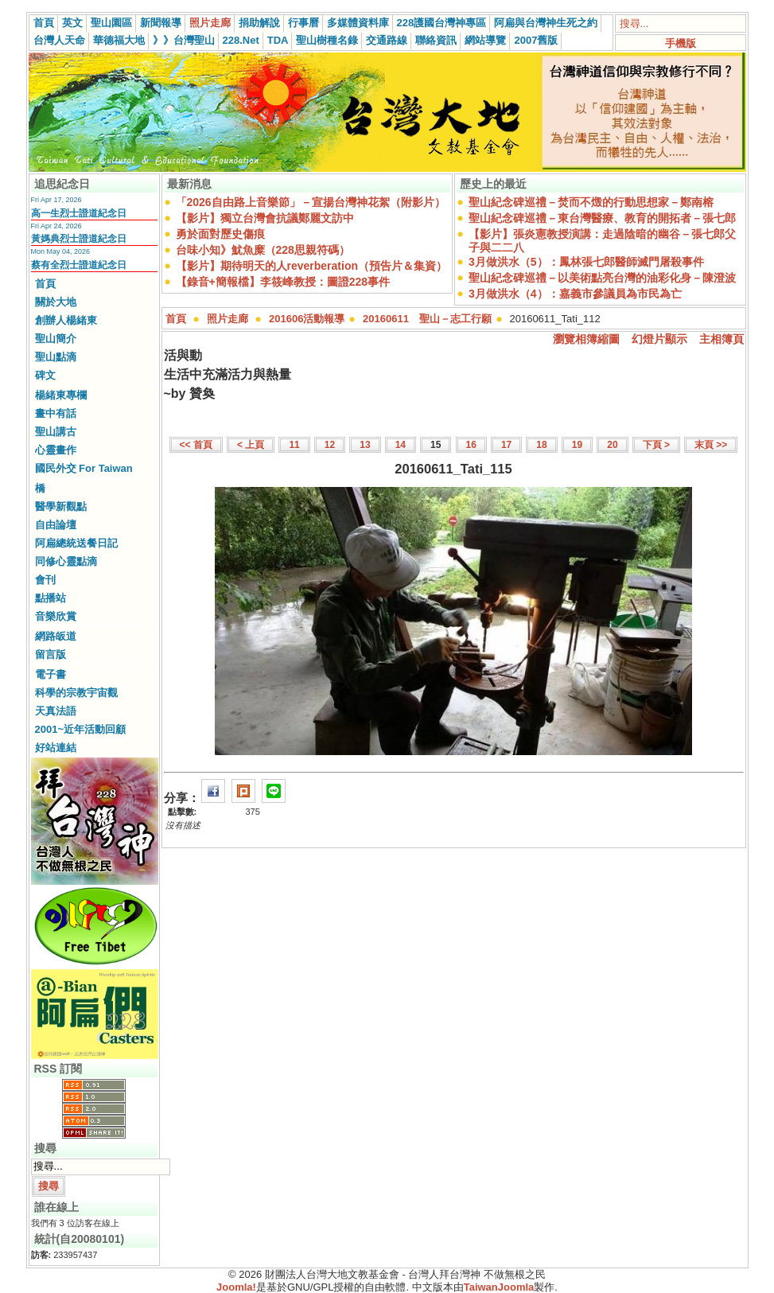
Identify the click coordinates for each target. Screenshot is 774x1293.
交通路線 (386, 40)
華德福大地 (119, 40)
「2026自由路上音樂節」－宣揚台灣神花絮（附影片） (310, 202)
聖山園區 (111, 23)
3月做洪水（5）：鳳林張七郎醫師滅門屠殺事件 (586, 261)
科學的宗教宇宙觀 (76, 693)
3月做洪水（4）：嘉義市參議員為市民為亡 (575, 293)
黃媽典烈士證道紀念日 (78, 238)
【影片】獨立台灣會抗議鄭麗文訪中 (265, 218)
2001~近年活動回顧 (80, 729)
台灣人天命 (59, 40)
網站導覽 (485, 40)
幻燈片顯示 (659, 339)
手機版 (680, 43)
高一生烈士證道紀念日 (78, 213)
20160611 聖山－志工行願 (427, 319)
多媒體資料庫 (358, 23)
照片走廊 (210, 23)
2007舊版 (536, 40)
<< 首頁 (196, 444)
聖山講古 (55, 432)
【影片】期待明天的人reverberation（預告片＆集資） (311, 265)
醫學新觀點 (61, 506)
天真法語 (55, 711)
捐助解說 (259, 23)
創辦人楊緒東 (66, 320)
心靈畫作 (55, 450)
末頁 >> (710, 444)
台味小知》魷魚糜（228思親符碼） (263, 249)
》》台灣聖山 (184, 40)
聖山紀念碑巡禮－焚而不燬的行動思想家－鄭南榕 (591, 202)
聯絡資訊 (436, 40)
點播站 (50, 598)
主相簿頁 (721, 339)
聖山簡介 (55, 339)
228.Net (241, 40)
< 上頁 (250, 444)
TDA (278, 40)
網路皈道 (55, 636)
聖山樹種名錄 (327, 40)
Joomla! (236, 1287)
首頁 (43, 23)
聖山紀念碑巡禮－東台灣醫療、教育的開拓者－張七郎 (602, 218)
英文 (72, 23)
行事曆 (303, 23)
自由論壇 (55, 525)
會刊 (45, 580)
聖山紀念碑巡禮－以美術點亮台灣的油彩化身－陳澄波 (602, 277)
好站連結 (55, 748)
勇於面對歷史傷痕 (220, 234)
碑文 (45, 375)
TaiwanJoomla (499, 1287)
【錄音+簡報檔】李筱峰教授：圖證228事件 (283, 281)
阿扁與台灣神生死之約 (545, 23)
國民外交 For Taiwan (84, 468)
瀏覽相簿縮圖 (586, 339)
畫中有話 (55, 413)
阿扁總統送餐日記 (76, 543)
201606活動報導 (306, 319)
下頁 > (656, 444)
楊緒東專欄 (61, 395)
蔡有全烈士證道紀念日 (78, 265)
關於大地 (55, 302)
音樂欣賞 (55, 616)
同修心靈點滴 (66, 561)
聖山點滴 (55, 357)
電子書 (50, 674)
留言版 (50, 654)
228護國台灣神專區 (442, 23)
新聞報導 (160, 23)
